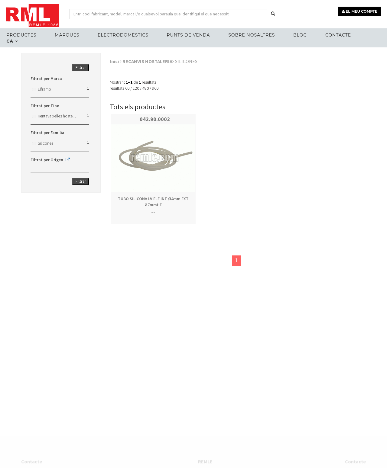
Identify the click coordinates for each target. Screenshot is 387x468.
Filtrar (81, 67)
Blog (300, 35)
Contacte (338, 35)
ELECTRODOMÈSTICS (123, 35)
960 (155, 88)
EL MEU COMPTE (359, 11)
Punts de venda (188, 35)
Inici (116, 61)
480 (145, 88)
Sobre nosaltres (251, 35)
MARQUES (67, 35)
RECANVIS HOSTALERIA (148, 61)
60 (127, 88)
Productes (21, 35)
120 (136, 88)
